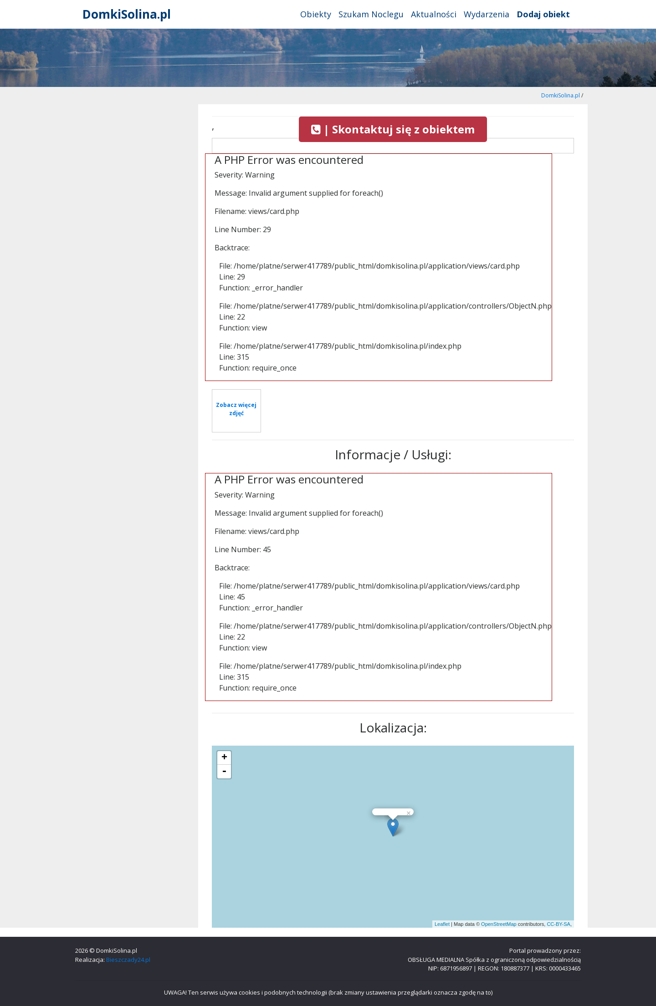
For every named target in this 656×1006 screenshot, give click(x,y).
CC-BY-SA (558, 924)
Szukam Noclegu (371, 14)
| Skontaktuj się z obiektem (393, 129)
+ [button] (224, 758)
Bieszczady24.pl (128, 959)
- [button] (224, 771)
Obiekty (315, 14)
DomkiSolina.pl (126, 14)
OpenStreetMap (499, 924)
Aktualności (433, 14)
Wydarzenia (486, 14)
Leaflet (442, 924)
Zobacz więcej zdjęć (236, 409)
